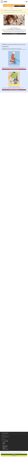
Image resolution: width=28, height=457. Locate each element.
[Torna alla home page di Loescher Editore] (3, 1)
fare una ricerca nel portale (11, 12)
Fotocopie (4, 448)
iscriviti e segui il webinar (14, 33)
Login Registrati (19, 4)
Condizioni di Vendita (5, 447)
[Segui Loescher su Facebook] (2, 441)
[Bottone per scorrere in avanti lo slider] (27, 30)
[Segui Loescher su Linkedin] (5, 441)
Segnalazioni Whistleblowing (5, 446)
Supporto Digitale (8, 4)
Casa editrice (4, 442)
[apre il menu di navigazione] (26, 1)
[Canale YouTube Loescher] (6, 441)
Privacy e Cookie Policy (5, 445)
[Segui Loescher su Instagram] (3, 441)
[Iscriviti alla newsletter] (7, 441)
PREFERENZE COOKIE (14, 455)
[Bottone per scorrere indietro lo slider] (1, 30)
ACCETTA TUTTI (14, 454)
